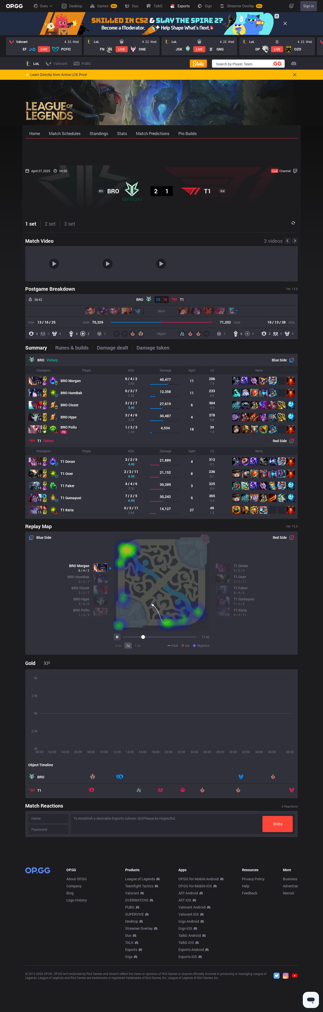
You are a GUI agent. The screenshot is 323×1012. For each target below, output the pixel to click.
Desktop (131, 996)
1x (128, 646)
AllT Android (188, 967)
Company (74, 960)
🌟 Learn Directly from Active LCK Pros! (56, 75)
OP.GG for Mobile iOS (195, 960)
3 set (69, 223)
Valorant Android (192, 981)
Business (290, 953)
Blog (70, 967)
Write (277, 824)
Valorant (132, 967)
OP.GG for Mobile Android (198, 953)
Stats (43, 6)
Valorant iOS (188, 989)
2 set (50, 223)
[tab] (38, 347)
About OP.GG (76, 953)
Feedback (249, 967)
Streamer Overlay (139, 1003)
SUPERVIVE (134, 989)
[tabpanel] (161, 436)
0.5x (118, 646)
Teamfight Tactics (139, 960)
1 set (30, 223)
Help (245, 960)
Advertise (290, 960)
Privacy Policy (253, 953)
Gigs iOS (185, 1003)
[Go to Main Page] (14, 6)
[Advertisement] (161, 152)
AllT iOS (184, 974)
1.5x (138, 646)
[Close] (285, 23)
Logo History (76, 974)
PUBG (129, 981)
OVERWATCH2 (136, 974)
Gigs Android (188, 996)
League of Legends (140, 953)
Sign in (308, 6)
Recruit (288, 967)
